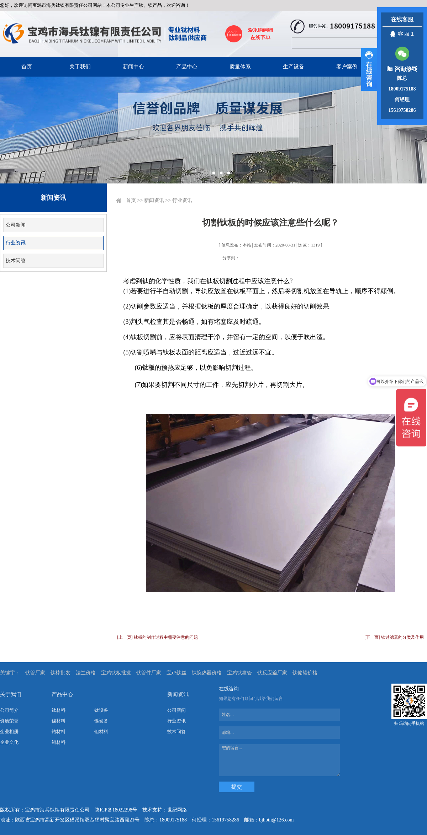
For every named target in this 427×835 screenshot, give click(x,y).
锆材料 (58, 731)
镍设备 (101, 721)
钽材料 (101, 731)
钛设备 (101, 710)
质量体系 (240, 66)
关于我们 (80, 66)
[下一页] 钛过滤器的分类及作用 (394, 637)
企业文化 (9, 742)
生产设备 (293, 66)
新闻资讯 (154, 200)
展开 (369, 69)
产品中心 (186, 66)
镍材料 (58, 721)
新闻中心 (133, 66)
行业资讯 (16, 242)
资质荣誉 (9, 721)
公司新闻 (16, 225)
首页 (26, 66)
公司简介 (9, 710)
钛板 (148, 367)
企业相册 (9, 731)
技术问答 (16, 260)
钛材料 (58, 710)
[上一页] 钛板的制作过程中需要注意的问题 (157, 637)
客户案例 (347, 66)
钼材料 (58, 742)
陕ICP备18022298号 (116, 810)
